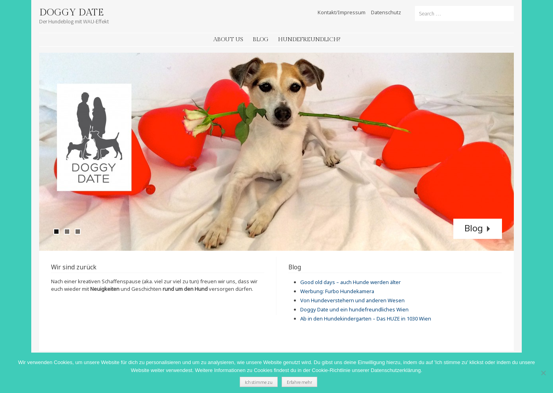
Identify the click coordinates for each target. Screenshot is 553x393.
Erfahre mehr (299, 382)
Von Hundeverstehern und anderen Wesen (352, 300)
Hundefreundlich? (309, 39)
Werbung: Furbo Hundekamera (337, 291)
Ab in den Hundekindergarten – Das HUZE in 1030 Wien (365, 318)
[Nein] (543, 373)
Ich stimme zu (259, 382)
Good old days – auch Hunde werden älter (350, 282)
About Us (228, 39)
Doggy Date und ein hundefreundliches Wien (354, 309)
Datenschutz (386, 12)
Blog (261, 39)
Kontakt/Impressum (342, 12)
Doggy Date (71, 12)
